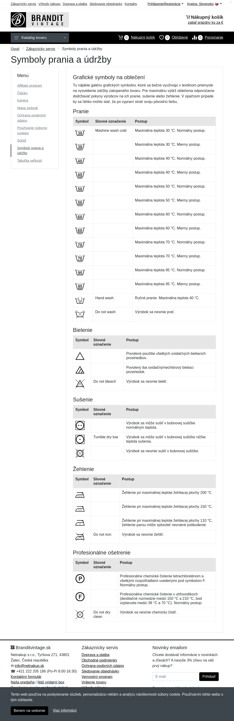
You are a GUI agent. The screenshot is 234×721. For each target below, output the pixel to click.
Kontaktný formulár (26, 677)
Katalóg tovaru (40, 37)
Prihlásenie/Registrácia (165, 3)
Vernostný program (97, 677)
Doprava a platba (75, 4)
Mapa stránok (27, 108)
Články (22, 93)
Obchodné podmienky (99, 660)
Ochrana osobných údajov (31, 117)
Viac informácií (65, 710)
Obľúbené (171, 37)
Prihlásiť (208, 676)
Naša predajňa (23, 682)
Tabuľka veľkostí (29, 160)
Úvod (15, 49)
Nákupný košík (134, 37)
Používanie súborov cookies (32, 130)
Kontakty (131, 4)
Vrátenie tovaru (94, 682)
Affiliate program (29, 85)
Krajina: (204, 4)
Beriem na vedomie (29, 711)
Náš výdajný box (50, 682)
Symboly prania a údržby (30, 150)
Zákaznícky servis (23, 4)
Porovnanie (205, 37)
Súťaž (21, 140)
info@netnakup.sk (29, 666)
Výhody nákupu (49, 4)
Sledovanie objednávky (105, 4)
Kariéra (22, 100)
